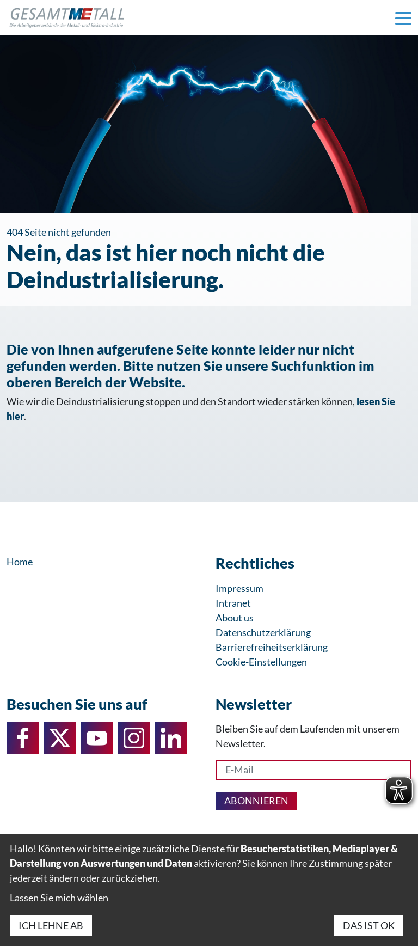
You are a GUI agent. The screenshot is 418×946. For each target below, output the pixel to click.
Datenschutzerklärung (263, 632)
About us (235, 618)
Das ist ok (369, 925)
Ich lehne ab (51, 925)
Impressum (239, 588)
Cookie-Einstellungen (261, 662)
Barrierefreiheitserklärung (272, 647)
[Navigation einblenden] (403, 17)
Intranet (233, 603)
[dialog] (209, 890)
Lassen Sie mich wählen (59, 898)
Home (20, 561)
